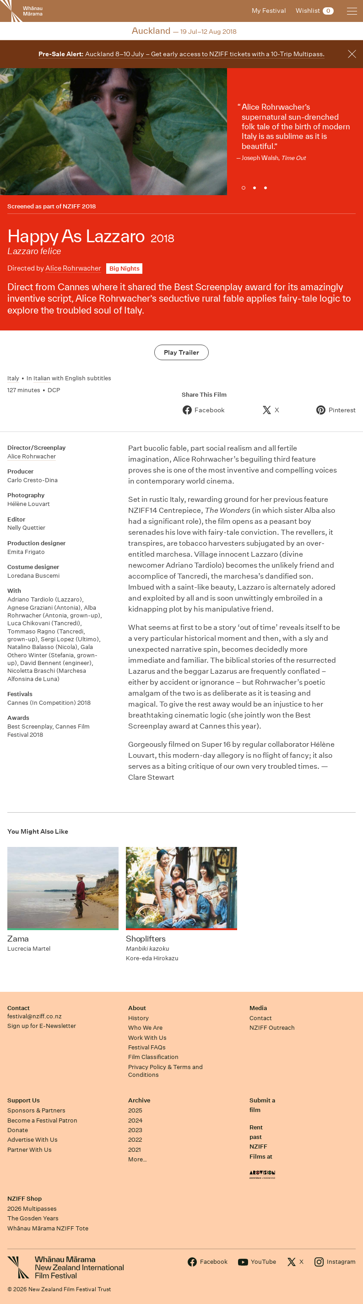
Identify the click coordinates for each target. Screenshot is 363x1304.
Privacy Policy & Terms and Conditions (165, 1071)
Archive (139, 1100)
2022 (135, 1140)
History (138, 1018)
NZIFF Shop (24, 1199)
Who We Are (145, 1028)
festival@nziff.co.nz (34, 1016)
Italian (41, 378)
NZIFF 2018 (79, 206)
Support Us (23, 1100)
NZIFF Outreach (272, 1028)
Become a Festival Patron (42, 1120)
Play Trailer (181, 352)
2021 (134, 1150)
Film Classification (153, 1057)
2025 (135, 1110)
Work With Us (147, 1038)
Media (258, 1008)
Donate (17, 1130)
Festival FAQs (147, 1047)
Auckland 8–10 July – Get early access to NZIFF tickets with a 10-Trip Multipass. (181, 54)
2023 (135, 1130)
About (137, 1008)
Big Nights (124, 268)
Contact (18, 1008)
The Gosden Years (33, 1218)
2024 (135, 1120)
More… (137, 1159)
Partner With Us (29, 1150)
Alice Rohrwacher (73, 268)
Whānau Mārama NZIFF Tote (47, 1228)
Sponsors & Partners (36, 1110)
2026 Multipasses (32, 1209)
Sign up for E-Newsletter (41, 1026)
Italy (13, 378)
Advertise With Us (32, 1140)
